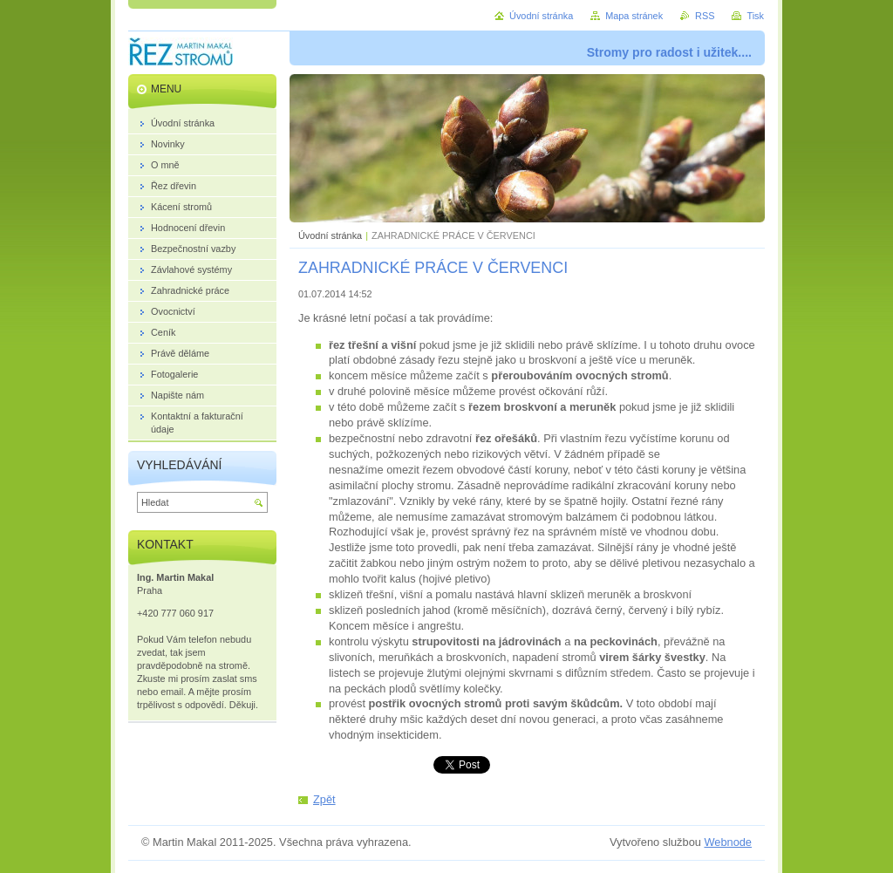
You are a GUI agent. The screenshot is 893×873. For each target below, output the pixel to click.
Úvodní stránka (330, 235)
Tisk (755, 15)
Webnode (728, 842)
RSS (704, 15)
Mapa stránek (634, 15)
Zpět (324, 799)
